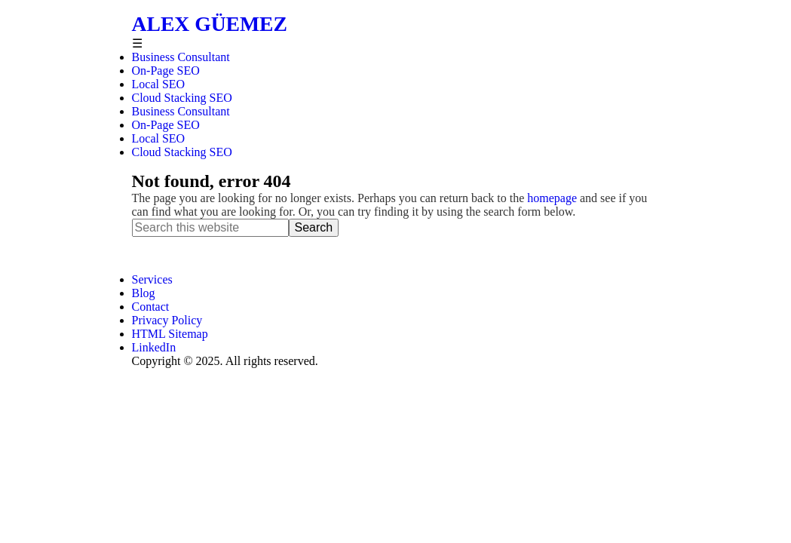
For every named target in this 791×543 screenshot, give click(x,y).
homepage (552, 198)
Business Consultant (181, 111)
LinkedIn (154, 347)
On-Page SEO (166, 124)
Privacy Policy (167, 320)
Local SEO (158, 138)
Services (152, 279)
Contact (151, 306)
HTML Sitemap (170, 333)
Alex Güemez (209, 23)
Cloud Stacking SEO (182, 152)
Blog (143, 293)
